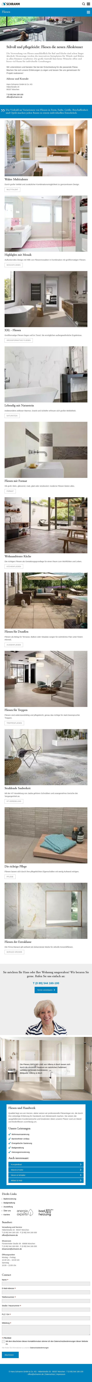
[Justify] (88, 3)
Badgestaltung (18, 1148)
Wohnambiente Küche (18, 556)
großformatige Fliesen (19, 340)
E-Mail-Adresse (9, 1288)
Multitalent (12, 190)
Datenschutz (50, 1374)
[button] (83, 4)
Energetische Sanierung (22, 1143)
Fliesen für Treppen (16, 710)
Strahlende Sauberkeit (18, 788)
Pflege (10, 877)
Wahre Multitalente (16, 179)
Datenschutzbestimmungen (39, 1348)
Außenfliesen (14, 645)
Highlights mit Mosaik (18, 255)
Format (10, 491)
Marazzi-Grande (14, 952)
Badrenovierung (10, 1199)
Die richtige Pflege (16, 866)
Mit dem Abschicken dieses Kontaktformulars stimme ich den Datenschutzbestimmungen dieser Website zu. (47, 1342)
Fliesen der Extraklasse (18, 942)
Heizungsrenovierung (21, 1152)
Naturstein (12, 416)
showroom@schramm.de (12, 1249)
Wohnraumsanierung (20, 1134)
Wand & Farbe (17, 1170)
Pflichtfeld (6, 1338)
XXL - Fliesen (13, 330)
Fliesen (6, 12)
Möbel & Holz (16, 1180)
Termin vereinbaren (45, 990)
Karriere (7, 1215)
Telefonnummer (9, 1297)
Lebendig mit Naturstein (19, 405)
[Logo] (11, 3)
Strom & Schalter (18, 1175)
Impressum (60, 1374)
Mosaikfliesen (14, 265)
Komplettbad (16, 1164)
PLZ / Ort (6, 1314)
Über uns (7, 1211)
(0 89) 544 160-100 (47, 983)
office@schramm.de (14, 97)
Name (5, 1279)
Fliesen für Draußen (16, 631)
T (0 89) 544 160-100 (14, 94)
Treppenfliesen (14, 723)
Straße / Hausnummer (11, 1305)
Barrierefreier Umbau (20, 1139)
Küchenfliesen (14, 566)
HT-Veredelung (14, 801)
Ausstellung (8, 1207)
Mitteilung (6, 1323)
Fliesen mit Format (16, 481)
